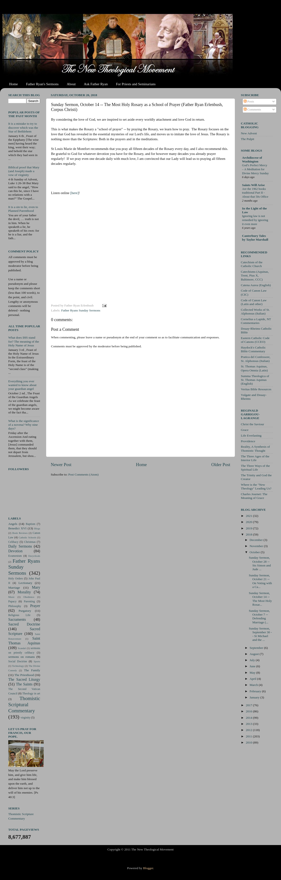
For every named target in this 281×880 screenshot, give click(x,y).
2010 (249, 742)
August (255, 654)
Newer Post (61, 464)
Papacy (12, 601)
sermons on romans (21, 657)
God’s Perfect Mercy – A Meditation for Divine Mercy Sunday (255, 169)
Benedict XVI (17, 528)
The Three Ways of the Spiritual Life (255, 467)
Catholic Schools (27, 537)
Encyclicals (34, 555)
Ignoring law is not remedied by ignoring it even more (255, 219)
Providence (248, 441)
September (257, 648)
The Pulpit (247, 139)
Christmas (30, 542)
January (255, 697)
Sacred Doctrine (24, 624)
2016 (249, 711)
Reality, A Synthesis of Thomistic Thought (255, 448)
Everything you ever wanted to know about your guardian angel (22, 385)
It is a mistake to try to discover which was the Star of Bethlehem (23, 127)
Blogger (148, 868)
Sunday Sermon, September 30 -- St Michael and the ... (260, 634)
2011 (249, 736)
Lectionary (25, 583)
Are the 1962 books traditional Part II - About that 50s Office (255, 192)
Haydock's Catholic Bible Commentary (253, 349)
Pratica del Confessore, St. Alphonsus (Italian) (255, 358)
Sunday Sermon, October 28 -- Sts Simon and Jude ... (260, 563)
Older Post (220, 464)
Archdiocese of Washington (252, 159)
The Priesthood (24, 675)
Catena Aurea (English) (256, 285)
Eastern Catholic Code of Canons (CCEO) (255, 340)
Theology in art (31, 693)
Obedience (28, 596)
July (253, 660)
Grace (244, 430)
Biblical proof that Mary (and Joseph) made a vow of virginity (23, 171)
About (71, 84)
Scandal (22, 648)
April (253, 678)
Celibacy (13, 542)
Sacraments (17, 619)
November (257, 546)
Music (11, 596)
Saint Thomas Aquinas (24, 640)
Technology (18, 665)
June (253, 666)
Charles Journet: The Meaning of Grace (254, 496)
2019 (249, 528)
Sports (37, 661)
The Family (32, 670)
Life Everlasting (251, 435)
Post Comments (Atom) (83, 474)
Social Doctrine (17, 661)
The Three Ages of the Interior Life (255, 458)
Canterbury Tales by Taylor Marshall (255, 237)
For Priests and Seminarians (136, 84)
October (255, 552)
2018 (249, 534)
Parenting (29, 601)
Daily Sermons (20, 546)
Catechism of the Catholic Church (251, 264)
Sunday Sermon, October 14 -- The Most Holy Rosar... (260, 598)
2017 (249, 705)
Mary (36, 587)
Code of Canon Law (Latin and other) (254, 302)
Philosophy (14, 606)
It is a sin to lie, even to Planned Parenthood (23, 209)
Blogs (37, 528)
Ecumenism (15, 555)
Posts (249, 101)
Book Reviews (20, 532)
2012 (249, 730)
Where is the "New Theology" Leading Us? (256, 486)
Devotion (15, 551)
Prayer (35, 606)
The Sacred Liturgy (24, 679)
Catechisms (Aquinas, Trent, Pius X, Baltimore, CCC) (255, 275)
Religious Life (19, 615)
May (253, 672)
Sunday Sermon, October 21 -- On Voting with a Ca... (260, 581)
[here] (74, 193)
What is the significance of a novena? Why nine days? (23, 424)
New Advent (249, 133)
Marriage (14, 587)
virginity (25, 717)
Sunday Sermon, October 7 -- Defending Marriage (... (259, 616)
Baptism (30, 524)
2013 (249, 724)
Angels (12, 524)
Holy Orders (15, 578)
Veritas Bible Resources (256, 389)
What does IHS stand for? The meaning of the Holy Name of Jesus (23, 341)
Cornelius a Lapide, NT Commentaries (256, 321)
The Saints (24, 684)
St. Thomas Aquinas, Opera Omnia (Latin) (254, 368)
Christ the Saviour (252, 424)
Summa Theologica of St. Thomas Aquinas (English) (255, 379)
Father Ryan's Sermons (42, 84)
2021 (249, 516)
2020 (249, 522)
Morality (24, 592)
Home (13, 84)
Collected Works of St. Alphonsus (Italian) (255, 311)
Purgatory (25, 610)
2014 (249, 717)
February (256, 691)
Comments (252, 109)
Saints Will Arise (253, 185)
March (254, 685)
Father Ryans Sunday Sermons (80, 310)
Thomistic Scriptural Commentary (24, 705)
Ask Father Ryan (96, 84)
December (257, 540)
